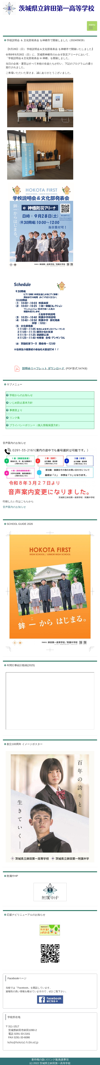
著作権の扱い (39, 1059)
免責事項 (63, 1059)
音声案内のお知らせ (14, 506)
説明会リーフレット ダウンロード (43, 368)
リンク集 (53, 1059)
